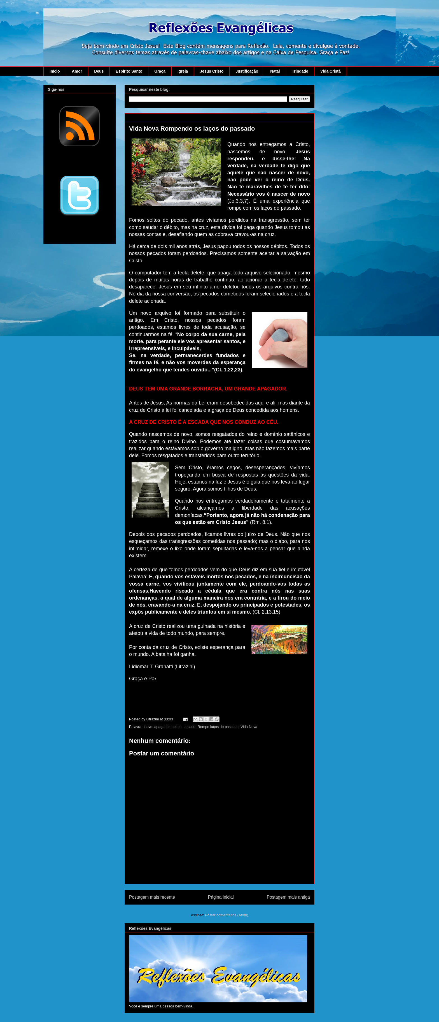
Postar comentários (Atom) (226, 915)
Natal (275, 71)
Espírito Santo (129, 71)
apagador (161, 727)
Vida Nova (248, 727)
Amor (77, 71)
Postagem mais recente (152, 897)
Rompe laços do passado (218, 727)
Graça (159, 71)
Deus (99, 71)
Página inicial (221, 897)
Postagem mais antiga (288, 897)
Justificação (246, 71)
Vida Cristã (330, 71)
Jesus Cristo (211, 71)
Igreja (183, 71)
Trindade (300, 71)
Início (55, 71)
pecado (189, 727)
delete (176, 727)
